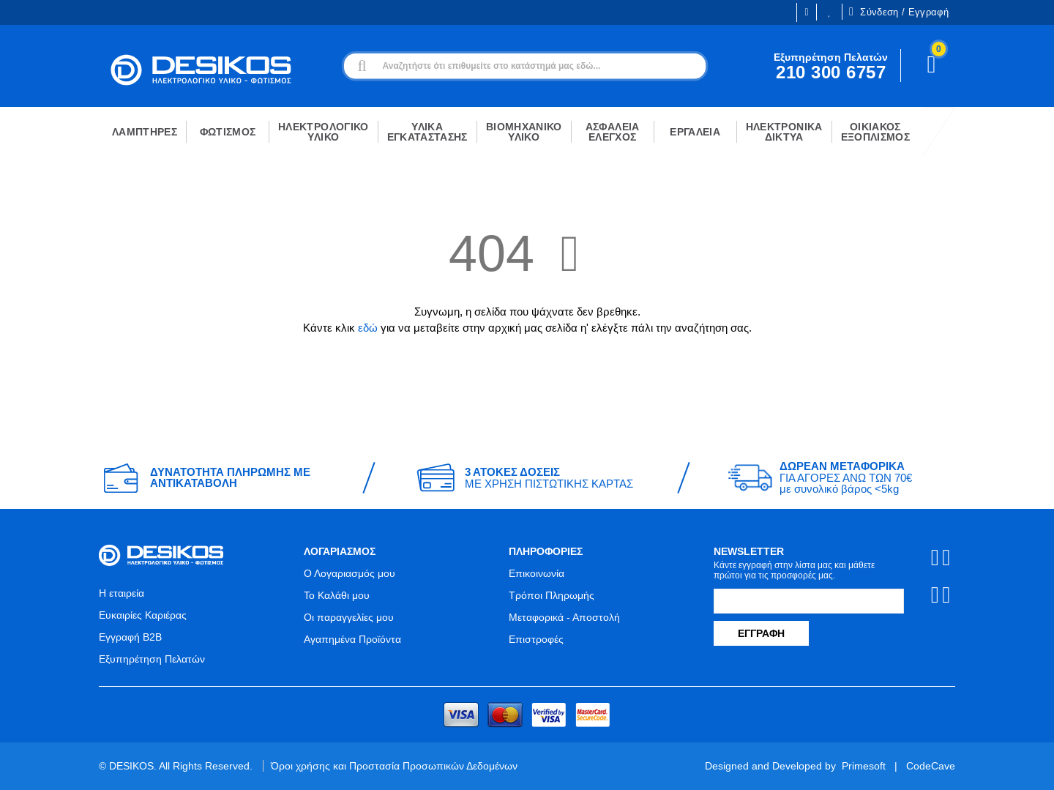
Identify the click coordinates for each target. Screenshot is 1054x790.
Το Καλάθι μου (337, 595)
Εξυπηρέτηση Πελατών (152, 659)
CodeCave (930, 766)
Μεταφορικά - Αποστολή (564, 617)
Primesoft (864, 766)
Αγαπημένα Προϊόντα (352, 639)
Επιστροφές (536, 639)
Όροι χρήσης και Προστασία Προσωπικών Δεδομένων (394, 766)
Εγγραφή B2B (130, 637)
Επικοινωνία (536, 573)
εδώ (368, 327)
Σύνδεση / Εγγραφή (899, 12)
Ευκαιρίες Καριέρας (143, 615)
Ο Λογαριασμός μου (349, 573)
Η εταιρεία (121, 593)
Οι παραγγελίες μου (349, 617)
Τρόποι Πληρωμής (551, 595)
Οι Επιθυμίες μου (829, 12)
